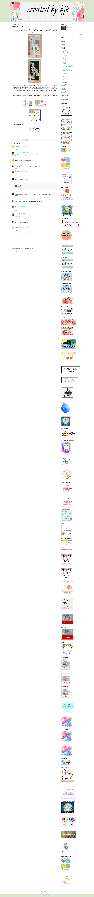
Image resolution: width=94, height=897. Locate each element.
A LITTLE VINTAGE (66, 72)
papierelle (16, 200)
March (64, 79)
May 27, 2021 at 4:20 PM (24, 152)
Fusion (27, 30)
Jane (15, 206)
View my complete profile (70, 27)
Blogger (51, 891)
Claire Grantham (17, 227)
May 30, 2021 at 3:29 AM (22, 200)
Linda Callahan (17, 152)
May (64, 61)
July (64, 58)
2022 (63, 48)
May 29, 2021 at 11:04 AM (21, 192)
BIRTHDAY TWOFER (66, 62)
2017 (63, 88)
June (64, 59)
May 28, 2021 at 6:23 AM (22, 165)
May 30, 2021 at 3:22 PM (21, 213)
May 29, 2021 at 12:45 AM (21, 177)
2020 (63, 84)
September (65, 55)
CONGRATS (65, 76)
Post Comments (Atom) (20, 251)
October (64, 54)
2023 (63, 47)
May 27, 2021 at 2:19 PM (24, 146)
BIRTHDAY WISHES (66, 65)
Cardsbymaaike (17, 146)
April (64, 78)
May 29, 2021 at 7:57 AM (25, 185)
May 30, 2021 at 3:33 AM (21, 206)
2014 (63, 92)
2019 (63, 85)
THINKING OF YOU (66, 73)
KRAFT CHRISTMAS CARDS (67, 70)
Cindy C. (16, 165)
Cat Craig (16, 171)
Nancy (16, 213)
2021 (63, 50)
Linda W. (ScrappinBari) (19, 221)
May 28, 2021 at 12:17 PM (22, 171)
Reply (16, 149)
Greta (16, 192)
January (64, 82)
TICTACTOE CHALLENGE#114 (68, 66)
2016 (63, 89)
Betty (18, 185)
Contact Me (63, 38)
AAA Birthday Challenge (45, 29)
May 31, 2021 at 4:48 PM (27, 221)
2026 (63, 43)
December (65, 51)
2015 (63, 91)
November (65, 52)
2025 (63, 44)
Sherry (16, 177)
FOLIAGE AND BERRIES (67, 69)
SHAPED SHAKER (66, 63)
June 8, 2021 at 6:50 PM (24, 227)
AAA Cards (54, 29)
